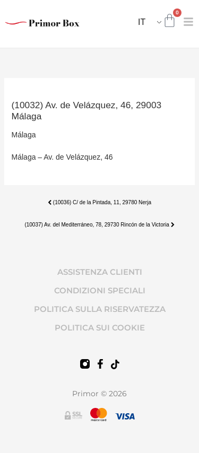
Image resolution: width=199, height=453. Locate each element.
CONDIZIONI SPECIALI (99, 290)
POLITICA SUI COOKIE (100, 328)
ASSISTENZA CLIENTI (99, 272)
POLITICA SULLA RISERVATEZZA (100, 309)
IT (141, 22)
